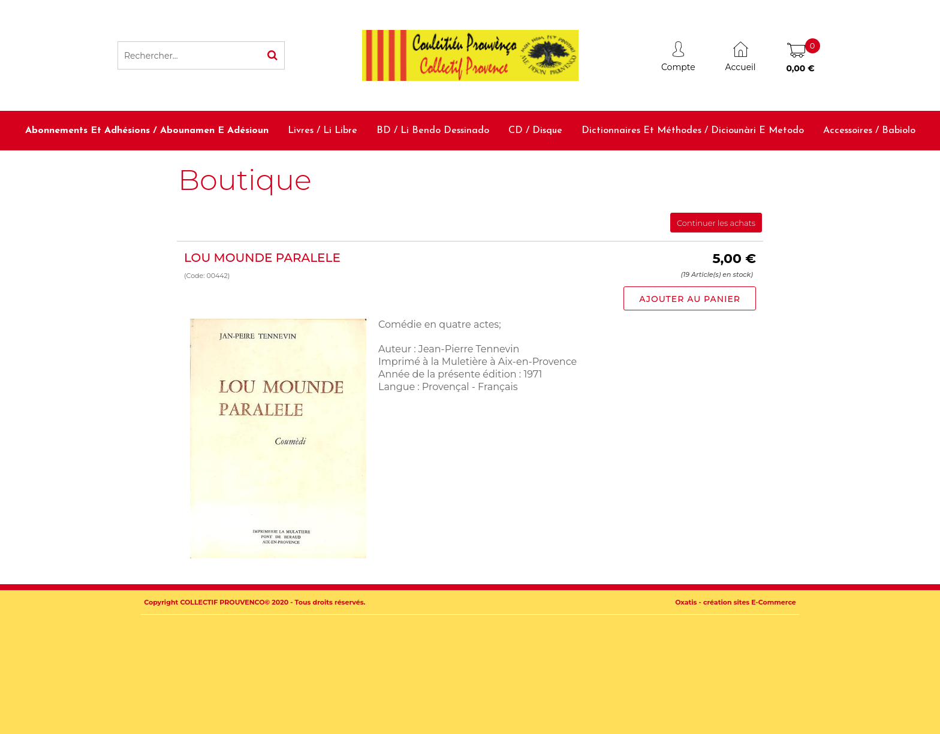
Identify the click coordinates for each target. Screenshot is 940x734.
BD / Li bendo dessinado (432, 130)
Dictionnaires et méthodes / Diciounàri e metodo (693, 130)
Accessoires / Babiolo (869, 130)
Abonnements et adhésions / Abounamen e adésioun (147, 130)
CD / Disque (535, 130)
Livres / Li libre (322, 130)
